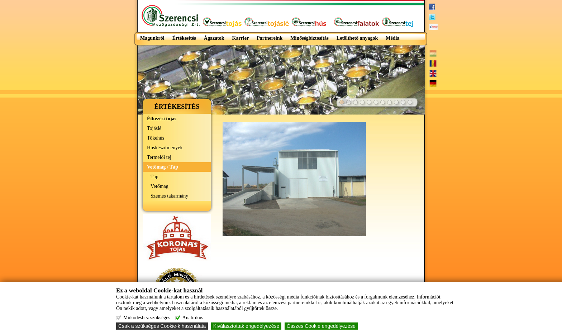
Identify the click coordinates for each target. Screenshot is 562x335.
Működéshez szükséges (146, 317)
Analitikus (192, 317)
